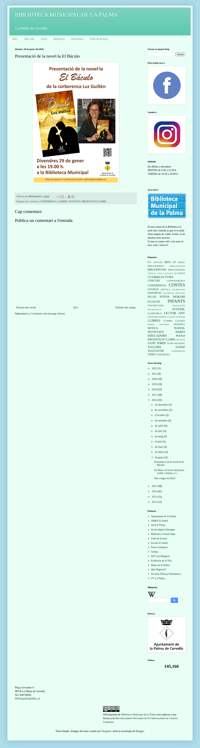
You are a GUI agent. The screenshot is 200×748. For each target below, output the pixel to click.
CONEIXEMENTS (176, 280)
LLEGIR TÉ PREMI (176, 317)
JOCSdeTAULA (154, 309)
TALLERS (154, 347)
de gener (159, 457)
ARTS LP (170, 262)
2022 (155, 368)
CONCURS (154, 280)
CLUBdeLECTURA (160, 277)
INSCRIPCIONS (156, 305)
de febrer (160, 452)
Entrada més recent (26, 307)
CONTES (177, 285)
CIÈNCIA (152, 273)
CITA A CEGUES (165, 273)
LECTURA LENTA (157, 317)
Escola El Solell (159, 543)
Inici (15, 38)
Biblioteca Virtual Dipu (163, 534)
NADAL (179, 328)
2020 (155, 379)
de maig (159, 436)
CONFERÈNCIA (48, 201)
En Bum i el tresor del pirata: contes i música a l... (169, 472)
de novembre (162, 410)
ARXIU (181, 262)
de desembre (162, 404)
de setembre (161, 420)
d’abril (158, 441)
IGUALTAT (154, 301)
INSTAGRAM (179, 305)
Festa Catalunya (159, 547)
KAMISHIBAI (155, 313)
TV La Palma (158, 578)
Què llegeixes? (159, 569)
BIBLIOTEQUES (176, 269)
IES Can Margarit (160, 556)
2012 (155, 502)
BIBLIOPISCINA (157, 269)
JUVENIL (178, 309)
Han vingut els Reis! (165, 478)
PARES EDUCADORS (166, 334)
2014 (155, 491)
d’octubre (160, 415)
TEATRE (180, 347)
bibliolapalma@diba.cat (27, 698)
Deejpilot (106, 731)
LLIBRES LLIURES (174, 321)
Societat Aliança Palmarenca (166, 574)
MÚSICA (153, 328)
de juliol (159, 425)
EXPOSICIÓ (154, 293)
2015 (155, 486)
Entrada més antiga (126, 307)
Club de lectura (99, 38)
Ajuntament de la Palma (163, 516)
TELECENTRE (156, 351)
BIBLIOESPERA (156, 266)
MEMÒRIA (179, 324)
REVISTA (180, 340)
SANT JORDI (157, 343)
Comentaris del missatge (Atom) (48, 313)
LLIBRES (62, 201)
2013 (155, 496)
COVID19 (153, 289)
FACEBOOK (168, 293)
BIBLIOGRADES (177, 266)
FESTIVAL (180, 293)
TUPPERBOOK (178, 351)
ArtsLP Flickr (158, 525)
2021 (155, 373)
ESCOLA (165, 289)
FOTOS (165, 296)
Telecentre (77, 38)
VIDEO (152, 354)
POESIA (180, 335)
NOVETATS (75, 201)
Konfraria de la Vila (161, 560)
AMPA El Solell (159, 520)
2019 (155, 384)
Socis (44, 38)
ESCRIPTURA (178, 289)
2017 (155, 394)
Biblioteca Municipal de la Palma (138, 714)
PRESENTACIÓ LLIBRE (94, 201)
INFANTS (176, 301)
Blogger (140, 731)
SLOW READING (176, 343)
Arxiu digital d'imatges (163, 529)
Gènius (155, 551)
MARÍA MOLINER (158, 324)
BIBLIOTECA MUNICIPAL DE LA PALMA (66, 15)
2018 (155, 389)
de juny (159, 431)
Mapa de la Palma (160, 565)
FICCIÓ (152, 296)
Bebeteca (59, 38)
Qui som (29, 38)
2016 (155, 400)
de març (159, 446)
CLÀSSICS (179, 273)
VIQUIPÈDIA (163, 354)
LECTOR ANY (174, 313)
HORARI (179, 296)
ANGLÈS (157, 262)
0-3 (149, 262)
